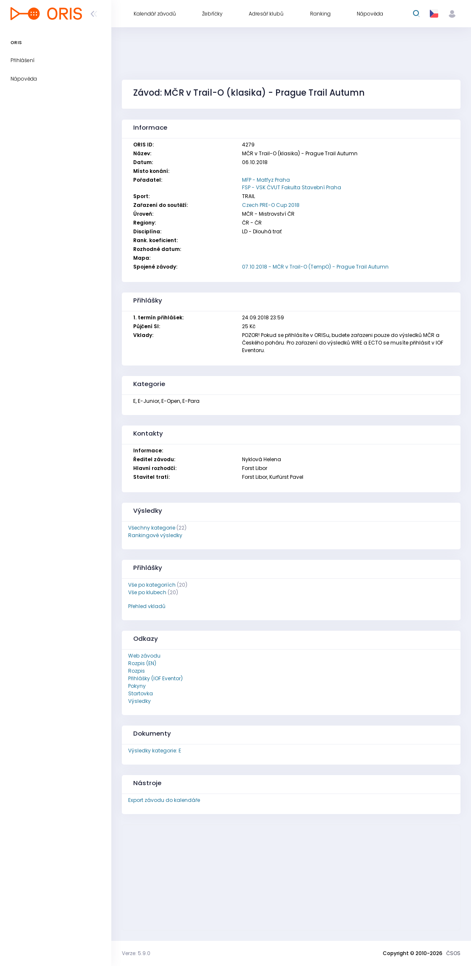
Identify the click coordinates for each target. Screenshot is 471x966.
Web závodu (144, 655)
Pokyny (137, 685)
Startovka (140, 693)
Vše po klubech (147, 592)
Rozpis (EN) (142, 663)
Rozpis (136, 670)
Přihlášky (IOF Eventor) (155, 678)
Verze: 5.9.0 (136, 953)
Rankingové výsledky (155, 535)
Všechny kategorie (151, 527)
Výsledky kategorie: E (154, 750)
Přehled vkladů (147, 606)
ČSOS (453, 953)
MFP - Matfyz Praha (266, 179)
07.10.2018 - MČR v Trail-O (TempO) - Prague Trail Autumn (315, 266)
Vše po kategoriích (152, 584)
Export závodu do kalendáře (164, 800)
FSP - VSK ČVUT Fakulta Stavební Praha (291, 187)
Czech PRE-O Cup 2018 (271, 205)
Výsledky (139, 701)
